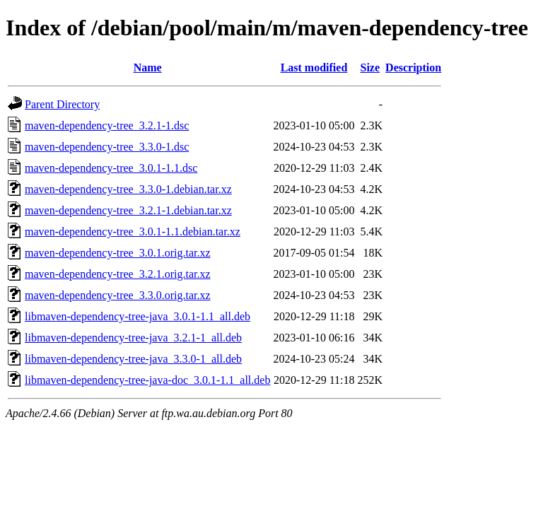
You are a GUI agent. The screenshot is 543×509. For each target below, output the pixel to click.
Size (370, 68)
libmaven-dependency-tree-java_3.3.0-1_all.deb (133, 359)
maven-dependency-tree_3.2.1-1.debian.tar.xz (128, 210)
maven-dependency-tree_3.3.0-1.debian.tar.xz (128, 189)
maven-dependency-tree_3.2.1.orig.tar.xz (118, 274)
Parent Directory (62, 104)
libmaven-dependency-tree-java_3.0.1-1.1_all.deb (137, 316)
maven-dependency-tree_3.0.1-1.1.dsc (111, 168)
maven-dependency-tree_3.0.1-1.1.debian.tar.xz (132, 232)
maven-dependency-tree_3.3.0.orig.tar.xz (118, 295)
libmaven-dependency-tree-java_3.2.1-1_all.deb (133, 338)
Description (413, 68)
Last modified (314, 68)
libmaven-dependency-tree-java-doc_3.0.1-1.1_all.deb (147, 380)
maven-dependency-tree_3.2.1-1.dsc (107, 125)
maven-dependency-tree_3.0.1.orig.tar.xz (118, 253)
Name (148, 68)
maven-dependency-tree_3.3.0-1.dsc (107, 147)
